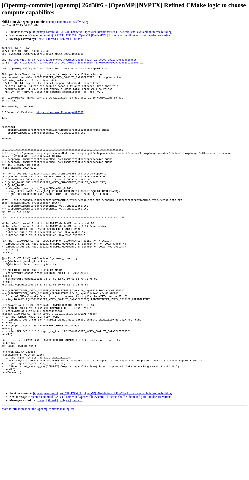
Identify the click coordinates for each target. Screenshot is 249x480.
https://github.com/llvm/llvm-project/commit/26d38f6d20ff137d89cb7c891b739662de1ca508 (73, 62)
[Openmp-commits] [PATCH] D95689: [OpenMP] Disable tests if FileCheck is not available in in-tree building (102, 31)
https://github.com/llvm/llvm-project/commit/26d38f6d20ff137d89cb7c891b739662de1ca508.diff (78, 66)
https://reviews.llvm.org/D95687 (59, 125)
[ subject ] (65, 39)
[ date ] (41, 39)
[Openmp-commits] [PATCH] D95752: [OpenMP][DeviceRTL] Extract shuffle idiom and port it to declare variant (99, 35)
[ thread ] (52, 39)
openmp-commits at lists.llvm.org (67, 21)
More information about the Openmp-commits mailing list (38, 476)
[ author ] (77, 39)
